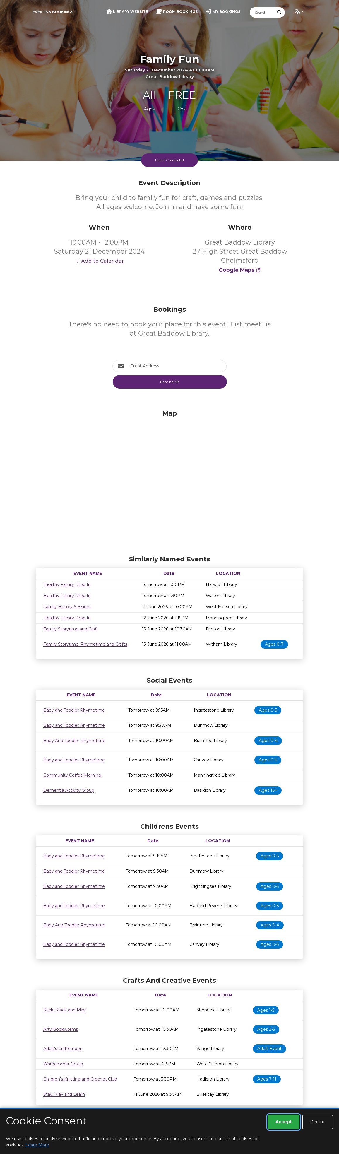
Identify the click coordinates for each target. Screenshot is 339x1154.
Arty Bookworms (60, 1029)
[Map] (169, 481)
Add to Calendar (99, 261)
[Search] (262, 12)
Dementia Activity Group (68, 790)
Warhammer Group (63, 1063)
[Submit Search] (279, 12)
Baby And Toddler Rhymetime (74, 740)
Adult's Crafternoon (63, 1048)
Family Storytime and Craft (70, 629)
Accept (283, 1121)
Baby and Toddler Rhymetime (74, 710)
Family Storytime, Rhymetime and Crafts (85, 644)
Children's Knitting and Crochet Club (80, 1079)
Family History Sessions (67, 606)
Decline (318, 1121)
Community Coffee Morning (72, 775)
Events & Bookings (52, 12)
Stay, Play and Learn (64, 1094)
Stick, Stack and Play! (64, 1010)
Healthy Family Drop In (67, 584)
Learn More (37, 1145)
